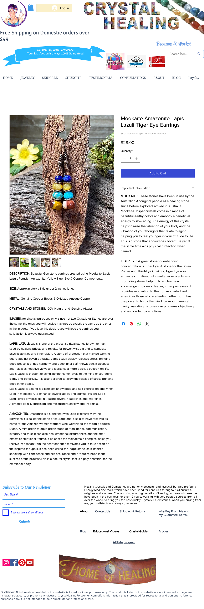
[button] (31, 7)
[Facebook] (14, 562)
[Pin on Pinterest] (131, 323)
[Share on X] (147, 323)
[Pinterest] (22, 562)
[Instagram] (6, 562)
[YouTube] (30, 562)
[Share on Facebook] (123, 323)
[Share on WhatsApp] (139, 323)
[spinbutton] (130, 158)
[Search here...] (179, 54)
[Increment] (136, 158)
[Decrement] (124, 158)
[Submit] (24, 522)
